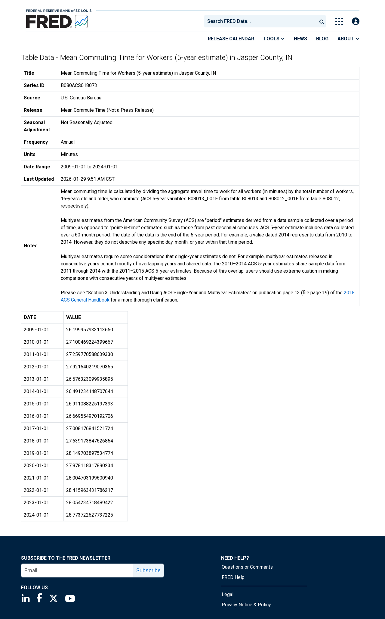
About (348, 39)
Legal (227, 594)
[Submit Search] (321, 21)
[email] (77, 570)
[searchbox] (261, 21)
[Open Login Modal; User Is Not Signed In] (355, 21)
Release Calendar (231, 39)
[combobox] (260, 21)
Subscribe (148, 570)
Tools (274, 39)
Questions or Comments (247, 567)
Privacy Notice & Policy (246, 605)
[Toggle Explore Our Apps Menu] (339, 21)
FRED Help (233, 577)
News (300, 39)
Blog (322, 39)
